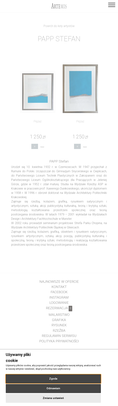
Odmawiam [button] (53, 388)
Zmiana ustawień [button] (53, 398)
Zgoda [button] (53, 378)
